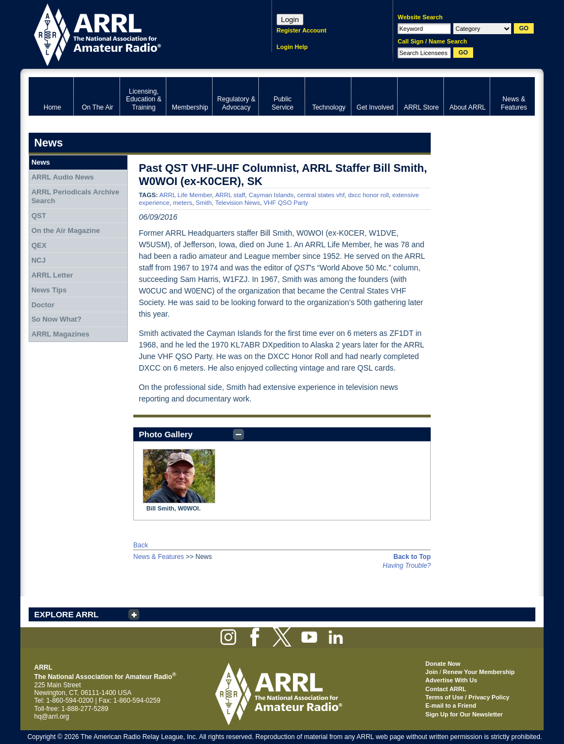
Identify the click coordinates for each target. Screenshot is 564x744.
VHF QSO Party (286, 202)
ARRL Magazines (60, 334)
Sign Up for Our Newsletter (464, 714)
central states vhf (320, 195)
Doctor (43, 305)
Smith (204, 202)
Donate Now (442, 663)
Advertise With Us (451, 680)
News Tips (49, 290)
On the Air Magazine (65, 230)
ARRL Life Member (185, 195)
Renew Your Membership (478, 672)
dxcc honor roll (368, 195)
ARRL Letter (52, 275)
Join (431, 672)
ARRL (135, 33)
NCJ (38, 260)
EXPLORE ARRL (66, 614)
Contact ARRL (445, 689)
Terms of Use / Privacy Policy (467, 697)
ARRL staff (230, 195)
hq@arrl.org (51, 716)
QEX (38, 245)
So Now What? (56, 319)
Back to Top (412, 557)
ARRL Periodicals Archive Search (75, 196)
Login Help (292, 47)
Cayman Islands (271, 195)
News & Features (158, 557)
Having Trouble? (407, 565)
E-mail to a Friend (450, 705)
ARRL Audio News (62, 177)
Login (290, 19)
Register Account (301, 30)
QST (38, 215)
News (40, 162)
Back (140, 545)
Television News (237, 202)
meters (182, 202)
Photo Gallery (166, 434)
